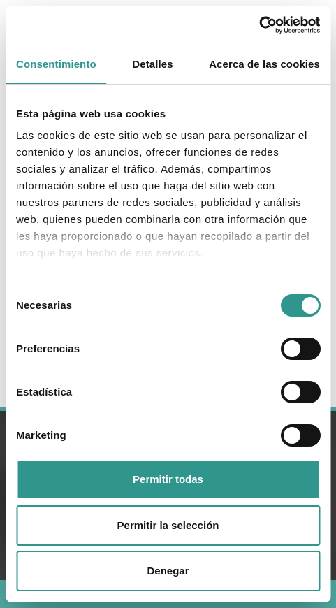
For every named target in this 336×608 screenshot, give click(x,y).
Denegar (168, 571)
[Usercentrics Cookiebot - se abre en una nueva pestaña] (259, 25)
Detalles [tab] (152, 64)
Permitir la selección (168, 525)
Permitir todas (168, 479)
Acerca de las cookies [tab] (264, 64)
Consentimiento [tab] (56, 64)
